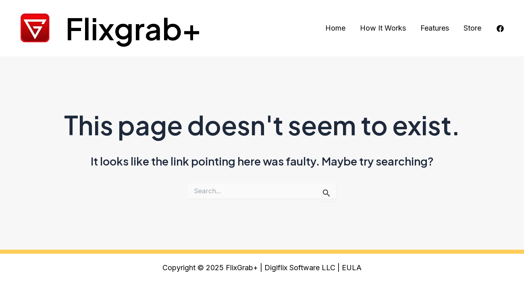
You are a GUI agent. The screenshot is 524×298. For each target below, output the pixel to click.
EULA (352, 267)
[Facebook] (500, 28)
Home (335, 28)
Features (434, 28)
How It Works (383, 28)
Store (472, 28)
